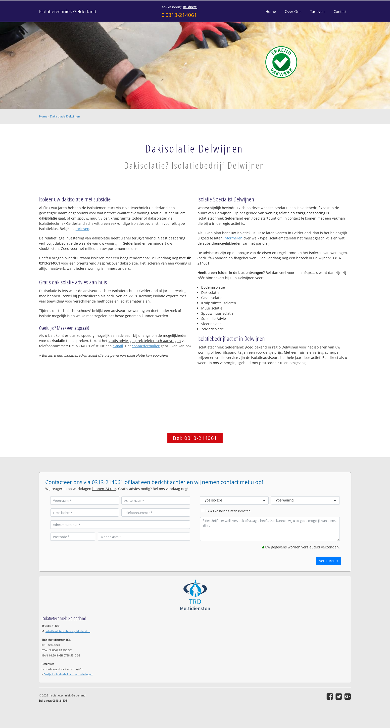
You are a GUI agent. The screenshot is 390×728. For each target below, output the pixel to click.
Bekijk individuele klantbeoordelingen (68, 674)
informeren (233, 238)
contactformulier (146, 346)
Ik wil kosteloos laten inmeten (228, 511)
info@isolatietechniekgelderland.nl (68, 631)
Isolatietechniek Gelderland (67, 11)
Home (43, 116)
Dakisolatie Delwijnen (65, 116)
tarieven (82, 228)
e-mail (118, 346)
